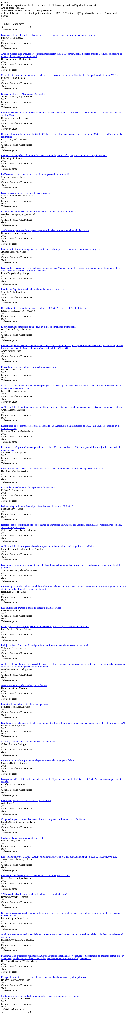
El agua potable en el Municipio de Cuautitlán (23, 94)
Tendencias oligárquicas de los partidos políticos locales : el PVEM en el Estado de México (45, 230)
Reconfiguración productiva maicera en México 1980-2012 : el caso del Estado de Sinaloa (44, 308)
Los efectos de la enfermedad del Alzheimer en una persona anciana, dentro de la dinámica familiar (48, 35)
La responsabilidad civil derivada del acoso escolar (25, 193)
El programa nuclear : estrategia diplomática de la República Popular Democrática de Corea (45, 626)
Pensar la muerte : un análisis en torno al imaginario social (29, 367)
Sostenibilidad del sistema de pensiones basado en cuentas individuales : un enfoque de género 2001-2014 (52, 468)
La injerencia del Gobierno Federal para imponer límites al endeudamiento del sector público (45, 645)
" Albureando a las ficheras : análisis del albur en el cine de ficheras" (34, 894)
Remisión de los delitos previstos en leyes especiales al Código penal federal (37, 760)
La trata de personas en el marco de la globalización (26, 800)
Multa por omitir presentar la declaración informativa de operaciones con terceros (40, 996)
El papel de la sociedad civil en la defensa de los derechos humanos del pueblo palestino (43, 977)
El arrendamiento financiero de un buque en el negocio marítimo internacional (38, 326)
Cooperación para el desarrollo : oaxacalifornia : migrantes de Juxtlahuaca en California (43, 819)
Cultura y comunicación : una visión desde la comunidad (28, 741)
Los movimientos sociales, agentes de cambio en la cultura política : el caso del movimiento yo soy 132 (50, 249)
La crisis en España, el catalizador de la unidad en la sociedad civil (33, 289)
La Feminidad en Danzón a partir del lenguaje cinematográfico (31, 608)
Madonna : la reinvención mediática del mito (22, 838)
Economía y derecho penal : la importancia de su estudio (28, 487)
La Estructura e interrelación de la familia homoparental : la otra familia (35, 174)
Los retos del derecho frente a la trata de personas (25, 704)
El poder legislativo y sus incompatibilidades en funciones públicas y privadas (38, 211)
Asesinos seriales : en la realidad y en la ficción (24, 685)
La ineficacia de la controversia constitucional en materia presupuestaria (35, 875)
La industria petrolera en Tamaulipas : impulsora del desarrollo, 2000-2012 (37, 506)
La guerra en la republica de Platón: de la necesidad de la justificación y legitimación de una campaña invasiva (54, 155)
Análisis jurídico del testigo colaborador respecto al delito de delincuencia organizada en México (47, 546)
